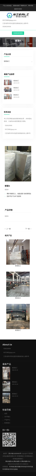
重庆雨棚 (17, 467)
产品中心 (14, 44)
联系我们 (7, 423)
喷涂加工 (16, 81)
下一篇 (27, 229)
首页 (5, 414)
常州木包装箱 (14, 469)
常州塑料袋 (5, 469)
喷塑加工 (23, 44)
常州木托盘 (29, 467)
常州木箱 (23, 467)
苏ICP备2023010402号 (15, 454)
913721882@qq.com (9, 20)
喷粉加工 (14, 382)
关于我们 (7, 417)
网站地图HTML (26, 461)
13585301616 (18, 33)
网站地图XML (9, 461)
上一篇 (8, 229)
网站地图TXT (17, 461)
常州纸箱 (12, 467)
